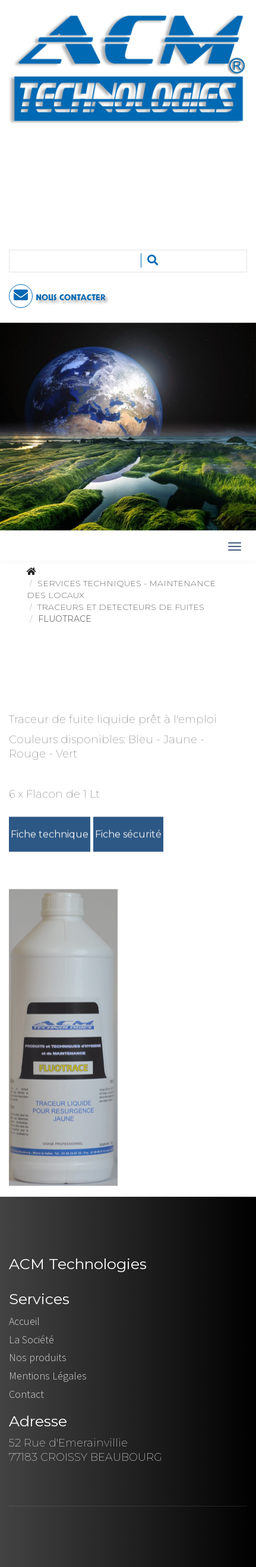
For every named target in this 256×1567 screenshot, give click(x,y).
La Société (31, 1339)
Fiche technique (50, 835)
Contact (26, 1394)
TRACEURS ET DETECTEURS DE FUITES (120, 607)
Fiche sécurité (128, 835)
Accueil (24, 1321)
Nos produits (38, 1357)
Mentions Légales (48, 1375)
